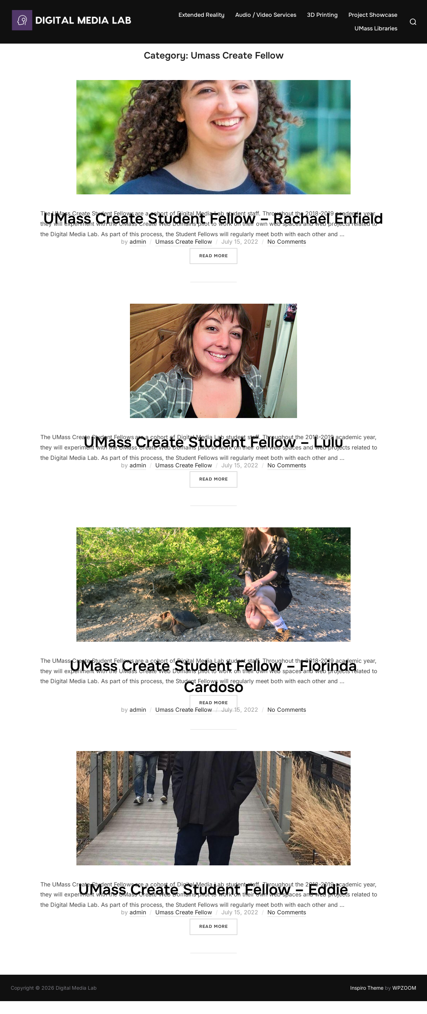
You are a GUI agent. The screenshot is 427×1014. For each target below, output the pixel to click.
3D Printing (322, 15)
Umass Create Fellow (183, 254)
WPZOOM (404, 1001)
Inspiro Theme (366, 1001)
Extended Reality (202, 15)
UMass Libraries (376, 28)
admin (138, 254)
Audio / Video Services (265, 15)
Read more (218, 267)
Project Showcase (372, 15)
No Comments (286, 254)
